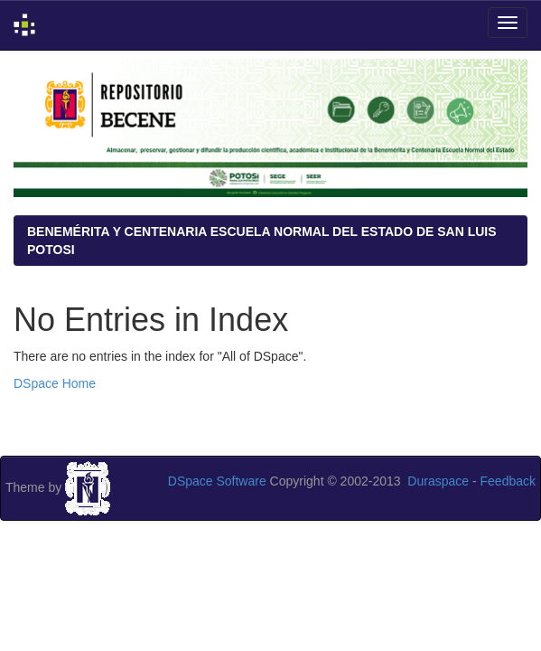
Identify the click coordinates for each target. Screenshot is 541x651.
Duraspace (438, 481)
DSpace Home (55, 383)
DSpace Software (217, 481)
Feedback (508, 481)
